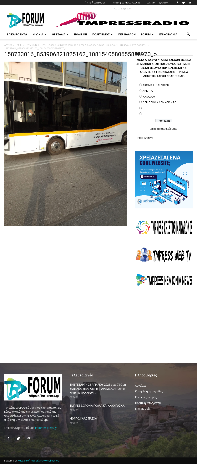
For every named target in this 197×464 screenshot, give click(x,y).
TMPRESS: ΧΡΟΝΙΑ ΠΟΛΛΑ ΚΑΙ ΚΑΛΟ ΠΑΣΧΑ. (97, 405)
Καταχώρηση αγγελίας (149, 391)
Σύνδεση (151, 2)
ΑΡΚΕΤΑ (148, 91)
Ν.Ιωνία (39, 34)
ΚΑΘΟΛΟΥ (149, 96)
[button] (188, 34)
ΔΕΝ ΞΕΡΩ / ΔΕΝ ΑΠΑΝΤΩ (160, 102)
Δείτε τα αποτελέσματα (163, 128)
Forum (147, 34)
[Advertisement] (164, 323)
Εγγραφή (163, 2)
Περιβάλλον (127, 34)
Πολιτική (80, 34)
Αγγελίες (140, 385)
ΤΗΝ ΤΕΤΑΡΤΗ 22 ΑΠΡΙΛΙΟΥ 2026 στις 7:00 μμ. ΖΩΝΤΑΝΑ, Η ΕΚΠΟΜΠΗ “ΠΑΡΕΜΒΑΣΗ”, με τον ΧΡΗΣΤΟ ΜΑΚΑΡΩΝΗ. (98, 388)
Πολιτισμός (102, 34)
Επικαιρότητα (17, 34)
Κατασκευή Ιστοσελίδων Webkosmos (38, 460)
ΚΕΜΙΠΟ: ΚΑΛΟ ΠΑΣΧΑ (83, 418)
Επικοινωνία (168, 34)
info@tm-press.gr (46, 428)
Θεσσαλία (60, 34)
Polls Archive (145, 138)
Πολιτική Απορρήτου (148, 403)
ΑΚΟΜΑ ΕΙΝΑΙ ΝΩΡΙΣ (156, 85)
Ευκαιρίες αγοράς (146, 397)
